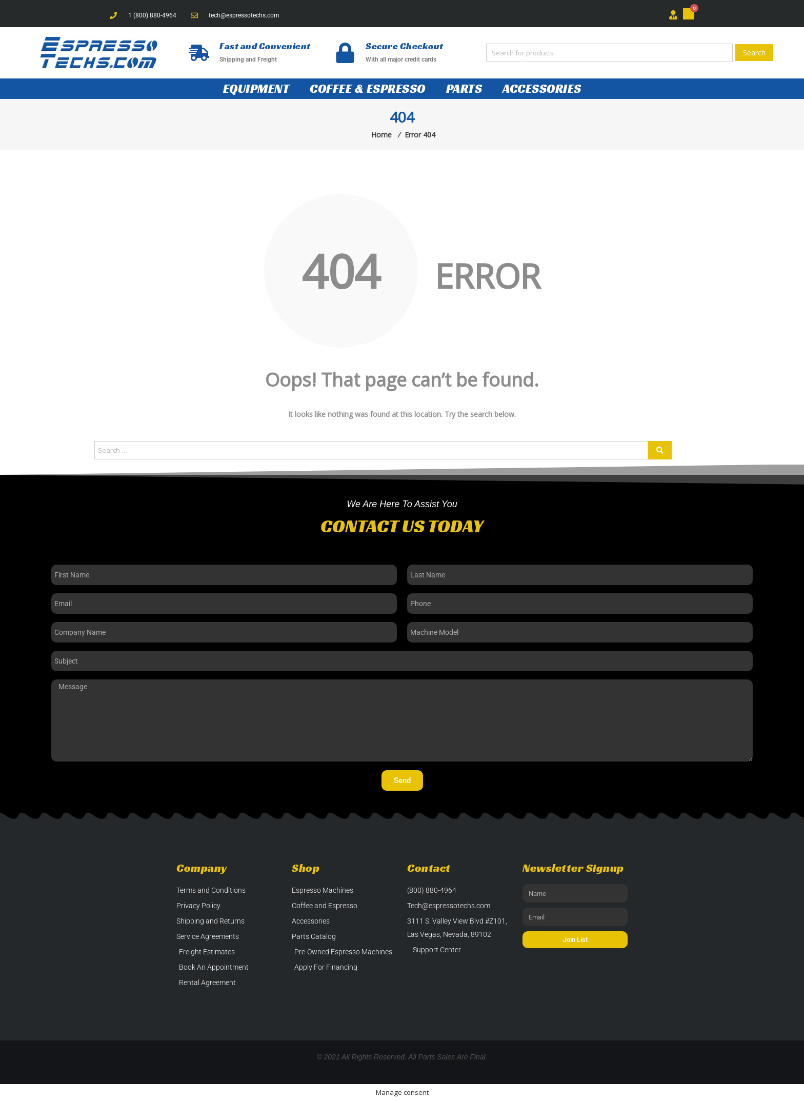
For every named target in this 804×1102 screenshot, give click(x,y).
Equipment (256, 89)
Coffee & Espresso (368, 89)
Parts (464, 89)
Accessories (541, 89)
